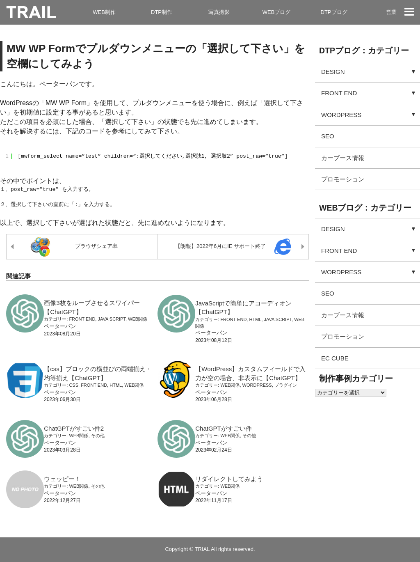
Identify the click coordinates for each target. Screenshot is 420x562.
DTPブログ (334, 12)
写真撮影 (219, 12)
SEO (327, 136)
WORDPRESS (257, 385)
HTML (255, 319)
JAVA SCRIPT (111, 319)
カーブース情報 (342, 157)
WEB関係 (137, 319)
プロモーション (342, 179)
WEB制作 (104, 12)
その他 (98, 435)
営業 (391, 12)
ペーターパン (60, 326)
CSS (73, 385)
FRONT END (82, 319)
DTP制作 (161, 12)
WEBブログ (276, 12)
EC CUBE (335, 358)
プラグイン (285, 385)
